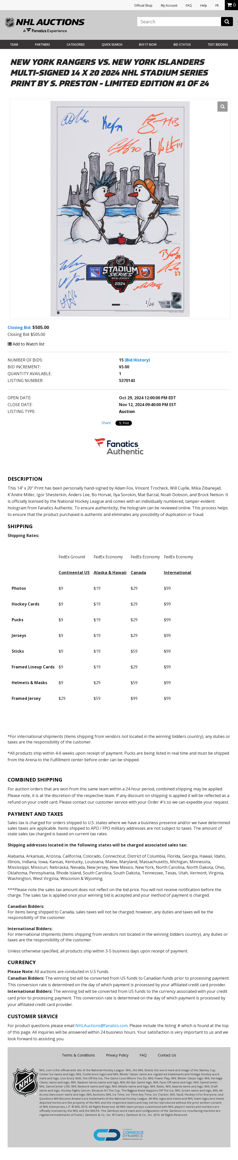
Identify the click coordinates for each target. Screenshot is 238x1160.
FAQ (189, 5)
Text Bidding (218, 44)
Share (106, 422)
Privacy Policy (117, 1055)
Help (203, 5)
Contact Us (167, 1055)
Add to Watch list (26, 344)
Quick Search (112, 44)
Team (14, 44)
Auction (127, 411)
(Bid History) (137, 360)
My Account (169, 5)
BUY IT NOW (148, 44)
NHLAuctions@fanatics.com (101, 1025)
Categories (76, 44)
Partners (42, 44)
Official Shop (143, 5)
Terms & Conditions (78, 1055)
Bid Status (182, 44)
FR (217, 5)
